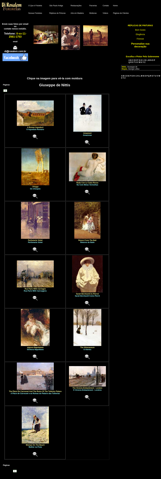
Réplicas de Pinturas (57, 13)
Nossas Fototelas (35, 13)
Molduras (93, 13)
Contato (106, 6)
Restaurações (76, 6)
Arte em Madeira (77, 13)
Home (115, 6)
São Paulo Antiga (56, 6)
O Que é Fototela (35, 6)
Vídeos (105, 13)
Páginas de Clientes (121, 13)
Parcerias (93, 6)
